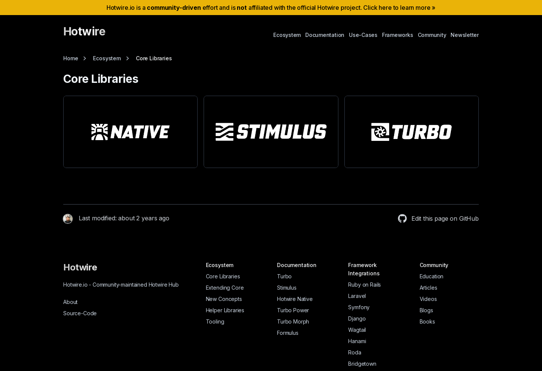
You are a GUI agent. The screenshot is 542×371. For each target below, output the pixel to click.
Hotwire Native (295, 299)
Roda (354, 352)
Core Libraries (223, 276)
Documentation (324, 35)
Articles (428, 287)
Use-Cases (363, 35)
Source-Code (80, 313)
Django (356, 318)
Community (432, 35)
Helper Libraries (225, 310)
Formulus (287, 333)
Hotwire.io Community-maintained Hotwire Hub (121, 284)
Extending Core (225, 287)
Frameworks (397, 35)
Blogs (426, 310)
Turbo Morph (293, 321)
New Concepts (224, 299)
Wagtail (357, 330)
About (70, 302)
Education (432, 276)
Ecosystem (287, 35)
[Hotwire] (84, 34)
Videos (428, 299)
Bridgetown (362, 363)
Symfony (359, 307)
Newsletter (465, 35)
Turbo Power (293, 310)
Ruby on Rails (364, 284)
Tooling (215, 321)
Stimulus (287, 287)
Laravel (357, 296)
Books (427, 321)
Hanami (357, 341)
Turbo (284, 276)
